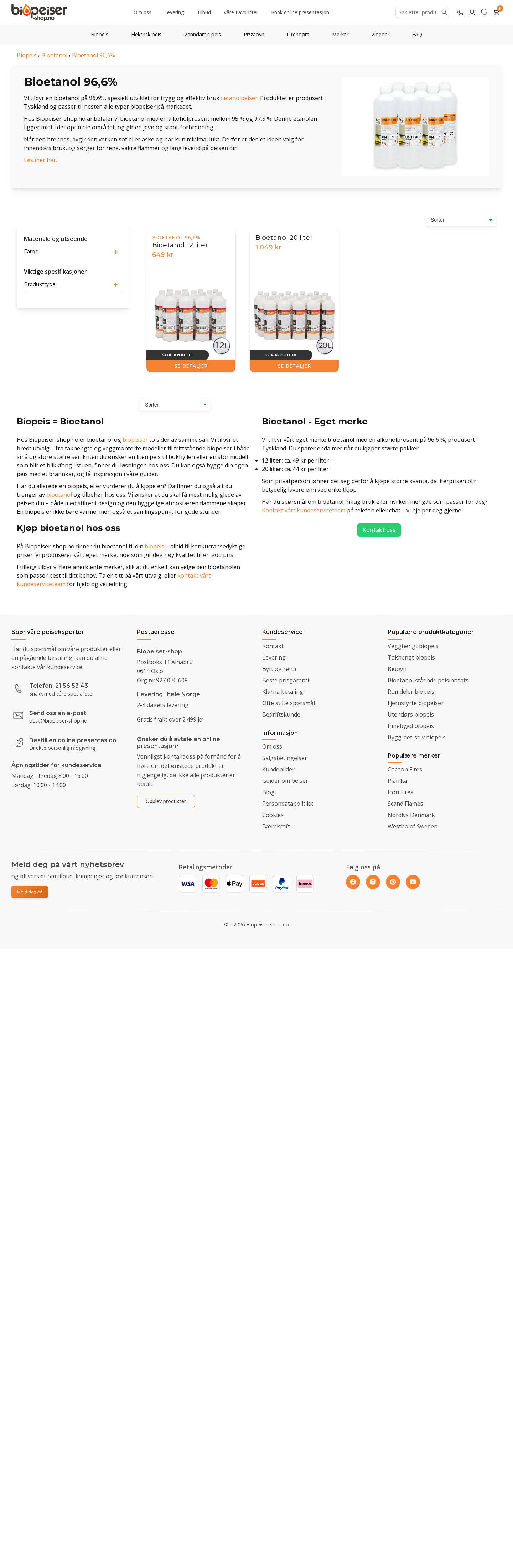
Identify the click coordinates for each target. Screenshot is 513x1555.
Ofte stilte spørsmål (288, 703)
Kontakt (273, 646)
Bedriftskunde (281, 714)
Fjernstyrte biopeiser (416, 703)
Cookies (273, 815)
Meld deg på (29, 891)
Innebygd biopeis (411, 726)
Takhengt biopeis (411, 657)
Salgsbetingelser (284, 758)
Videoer (380, 34)
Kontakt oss (379, 530)
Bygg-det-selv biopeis (417, 737)
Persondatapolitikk (287, 803)
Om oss (142, 12)
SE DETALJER (191, 365)
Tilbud (204, 12)
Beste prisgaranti (285, 680)
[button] (72, 251)
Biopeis (99, 34)
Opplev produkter (166, 801)
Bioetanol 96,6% (93, 55)
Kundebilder (278, 769)
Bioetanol (54, 55)
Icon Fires (400, 792)
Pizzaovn (254, 34)
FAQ (417, 34)
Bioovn (397, 669)
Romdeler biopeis (411, 692)
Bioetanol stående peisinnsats (428, 680)
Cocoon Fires (405, 769)
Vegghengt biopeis (413, 646)
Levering (174, 12)
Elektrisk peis (146, 34)
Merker (340, 34)
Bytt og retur (279, 669)
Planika (397, 781)
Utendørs (298, 34)
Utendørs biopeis (411, 714)
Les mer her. (40, 160)
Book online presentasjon (300, 12)
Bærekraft (276, 826)
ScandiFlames (405, 803)
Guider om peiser (285, 781)
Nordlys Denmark (411, 815)
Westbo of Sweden (412, 826)
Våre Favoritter (241, 12)
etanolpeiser (241, 98)
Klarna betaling (282, 692)
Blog (268, 792)
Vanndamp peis (202, 34)
